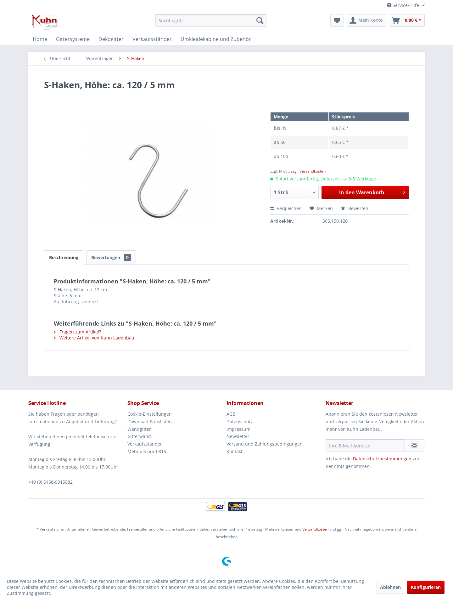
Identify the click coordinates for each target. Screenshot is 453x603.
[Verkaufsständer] (152, 39)
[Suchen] (259, 20)
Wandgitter (139, 429)
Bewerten (354, 208)
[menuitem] (210, 20)
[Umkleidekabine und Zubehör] (215, 39)
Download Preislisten (149, 421)
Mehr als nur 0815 (146, 451)
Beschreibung (63, 257)
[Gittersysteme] (73, 39)
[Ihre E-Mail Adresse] (365, 445)
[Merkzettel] (337, 20)
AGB (230, 414)
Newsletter (237, 436)
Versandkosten (315, 529)
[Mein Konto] (366, 20)
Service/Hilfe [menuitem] (403, 5)
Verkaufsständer (144, 444)
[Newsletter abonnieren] (414, 445)
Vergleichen (286, 208)
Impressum (238, 429)
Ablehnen (390, 587)
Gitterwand (139, 436)
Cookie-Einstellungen (149, 414)
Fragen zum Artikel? (77, 332)
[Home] (40, 39)
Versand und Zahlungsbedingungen (264, 444)
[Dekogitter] (111, 39)
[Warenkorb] (407, 20)
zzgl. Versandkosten (308, 171)
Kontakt (234, 451)
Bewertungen (111, 257)
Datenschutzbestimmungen (382, 459)
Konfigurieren (426, 587)
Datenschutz (239, 421)
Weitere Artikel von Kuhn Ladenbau (94, 338)
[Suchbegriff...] (210, 20)
